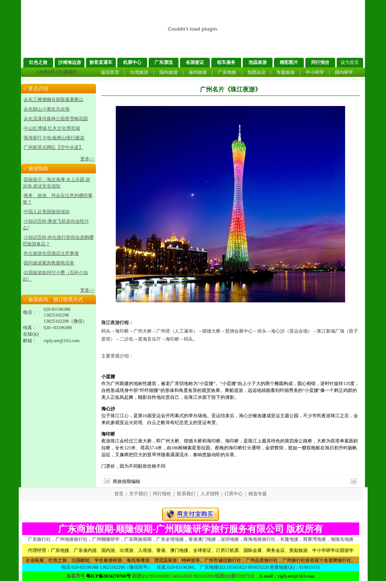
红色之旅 (38, 62)
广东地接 (227, 72)
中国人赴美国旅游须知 (47, 211)
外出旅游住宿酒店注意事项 (51, 253)
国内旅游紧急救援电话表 (49, 263)
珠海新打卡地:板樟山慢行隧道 (54, 137)
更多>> (87, 159)
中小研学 (315, 72)
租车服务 (226, 62)
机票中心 (132, 62)
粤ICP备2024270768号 (108, 576)
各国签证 (195, 62)
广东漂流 (163, 62)
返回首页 (110, 72)
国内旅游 (168, 72)
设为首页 (350, 62)
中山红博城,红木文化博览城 (52, 128)
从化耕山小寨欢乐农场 (47, 109)
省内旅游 (197, 72)
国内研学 (344, 72)
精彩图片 (289, 62)
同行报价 (320, 62)
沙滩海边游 (69, 62)
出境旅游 (139, 72)
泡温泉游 (257, 62)
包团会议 (256, 72)
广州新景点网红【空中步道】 (53, 147)
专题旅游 (285, 72)
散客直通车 (100, 62)
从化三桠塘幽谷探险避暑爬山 (53, 99)
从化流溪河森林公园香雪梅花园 (56, 118)
